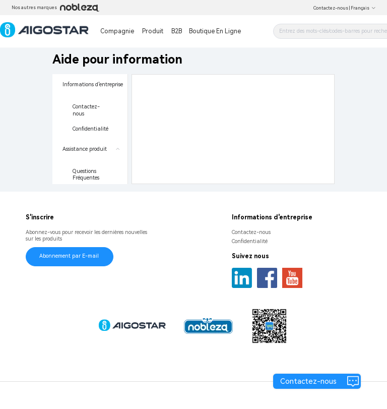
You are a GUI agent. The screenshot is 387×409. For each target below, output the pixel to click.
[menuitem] (89, 106)
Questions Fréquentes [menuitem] (86, 175)
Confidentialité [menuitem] (90, 129)
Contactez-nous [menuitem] (86, 110)
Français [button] (363, 8)
